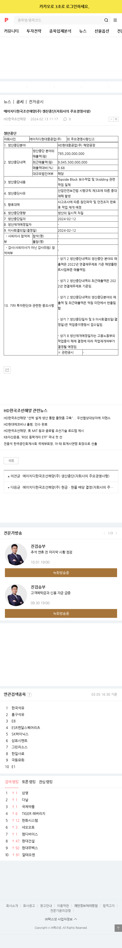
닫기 (115, 7)
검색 (106, 20)
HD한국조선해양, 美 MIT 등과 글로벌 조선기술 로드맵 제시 (44, 431)
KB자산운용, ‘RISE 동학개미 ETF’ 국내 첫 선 (33, 437)
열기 (118, 928)
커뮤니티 (11, 31)
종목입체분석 (60, 31)
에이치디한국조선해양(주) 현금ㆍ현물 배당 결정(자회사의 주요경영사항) (68, 487)
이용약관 (63, 905)
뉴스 (83, 31)
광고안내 (46, 905)
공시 (20, 102)
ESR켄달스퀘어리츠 (26, 728)
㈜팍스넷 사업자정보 (59, 919)
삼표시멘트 (20, 741)
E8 (13, 721)
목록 (11, 461)
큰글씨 (115, 119)
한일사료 (18, 754)
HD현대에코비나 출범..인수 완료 (25, 424)
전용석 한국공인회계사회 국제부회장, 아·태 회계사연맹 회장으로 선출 (50, 444)
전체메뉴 (117, 20)
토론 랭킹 (28, 782)
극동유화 (18, 760)
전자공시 (36, 102)
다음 (116, 533)
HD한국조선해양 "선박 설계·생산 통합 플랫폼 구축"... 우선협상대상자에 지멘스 (57, 418)
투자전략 (34, 31)
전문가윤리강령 (60, 910)
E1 (13, 767)
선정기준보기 (29, 694)
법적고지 (109, 905)
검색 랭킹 (11, 782)
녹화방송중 (61, 573)
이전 (104, 533)
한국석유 (18, 708)
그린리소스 (20, 747)
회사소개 (12, 905)
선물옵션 (101, 31)
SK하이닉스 (20, 734)
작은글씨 (111, 119)
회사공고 (29, 905)
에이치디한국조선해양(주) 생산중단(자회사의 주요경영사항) (66, 476)
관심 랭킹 (45, 782)
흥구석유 (18, 715)
